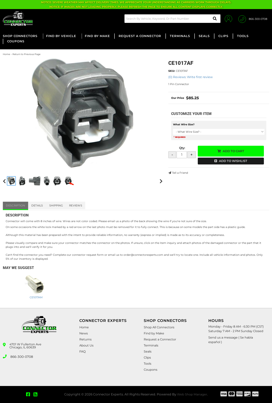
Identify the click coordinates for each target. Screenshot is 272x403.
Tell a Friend (180, 172)
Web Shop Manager (192, 394)
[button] (171, 18)
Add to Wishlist (233, 161)
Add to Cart (233, 151)
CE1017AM (36, 297)
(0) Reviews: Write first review (190, 77)
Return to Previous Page (26, 54)
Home (6, 54)
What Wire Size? (184, 124)
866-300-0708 (21, 356)
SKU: (171, 71)
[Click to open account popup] (227, 18)
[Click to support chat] (252, 18)
